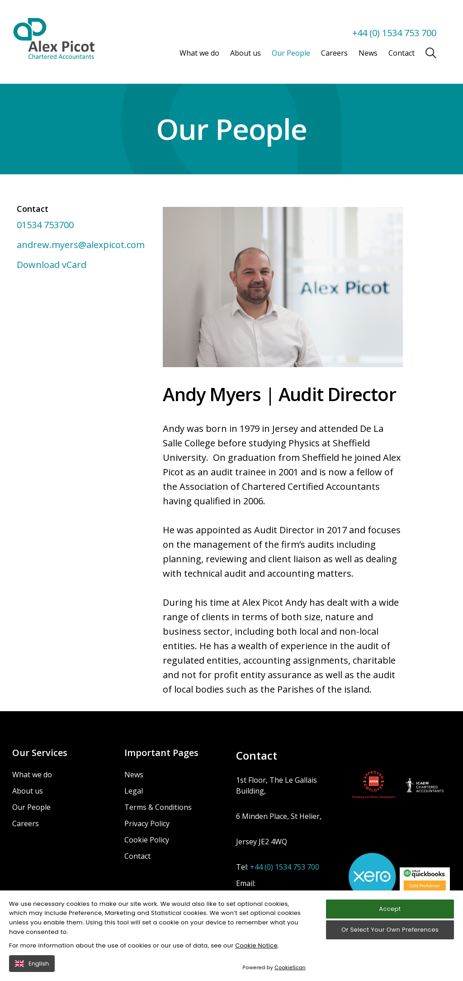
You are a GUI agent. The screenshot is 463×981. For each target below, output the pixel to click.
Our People (291, 53)
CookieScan (290, 976)
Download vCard (51, 264)
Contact (401, 53)
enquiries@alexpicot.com (278, 894)
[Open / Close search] (430, 53)
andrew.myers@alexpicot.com (81, 245)
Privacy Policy (147, 823)
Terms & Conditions (158, 807)
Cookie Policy (146, 840)
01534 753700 (45, 225)
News (368, 53)
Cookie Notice (256, 953)
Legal (133, 791)
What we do (199, 53)
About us (245, 53)
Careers (334, 53)
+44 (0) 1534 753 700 (394, 33)
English (32, 971)
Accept (390, 917)
